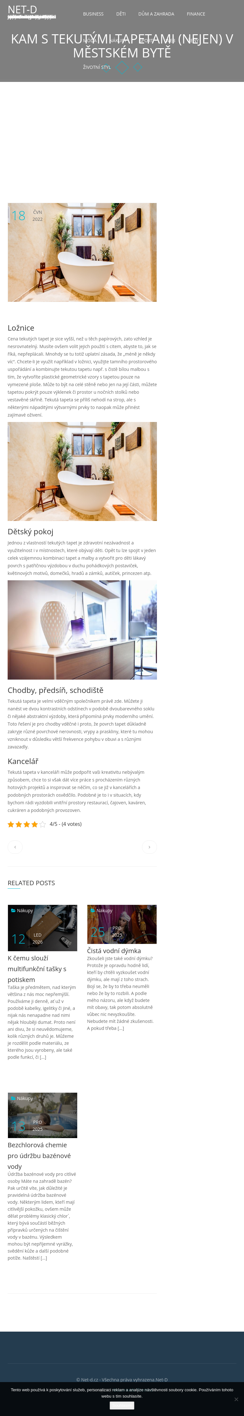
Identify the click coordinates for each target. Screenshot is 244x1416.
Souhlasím (122, 1405)
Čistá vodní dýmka (114, 950)
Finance (196, 14)
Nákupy (117, 40)
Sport (146, 40)
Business (93, 14)
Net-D (22, 9)
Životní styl (97, 67)
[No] (236, 1399)
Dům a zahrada (156, 14)
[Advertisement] (122, 129)
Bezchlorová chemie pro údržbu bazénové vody (39, 1156)
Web (170, 40)
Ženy (193, 40)
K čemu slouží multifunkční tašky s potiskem (37, 969)
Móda (90, 40)
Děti (121, 14)
